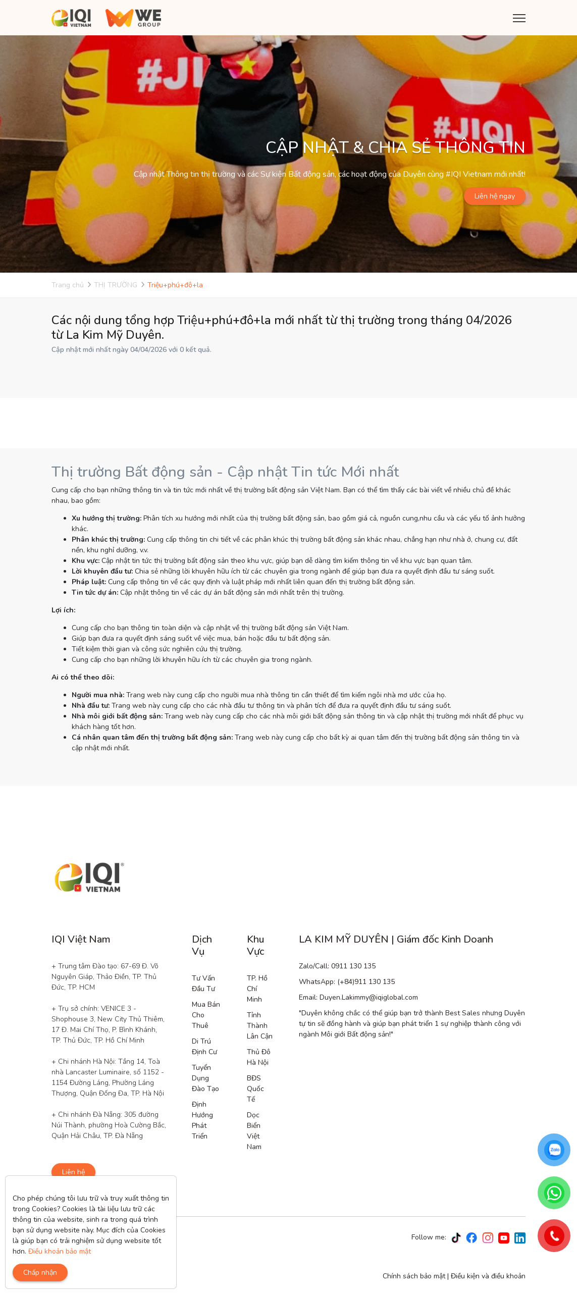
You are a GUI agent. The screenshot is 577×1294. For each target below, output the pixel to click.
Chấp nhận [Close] (40, 1272)
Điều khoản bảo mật (59, 1251)
